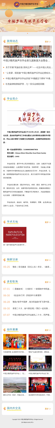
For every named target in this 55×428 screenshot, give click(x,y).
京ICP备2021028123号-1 (27, 422)
